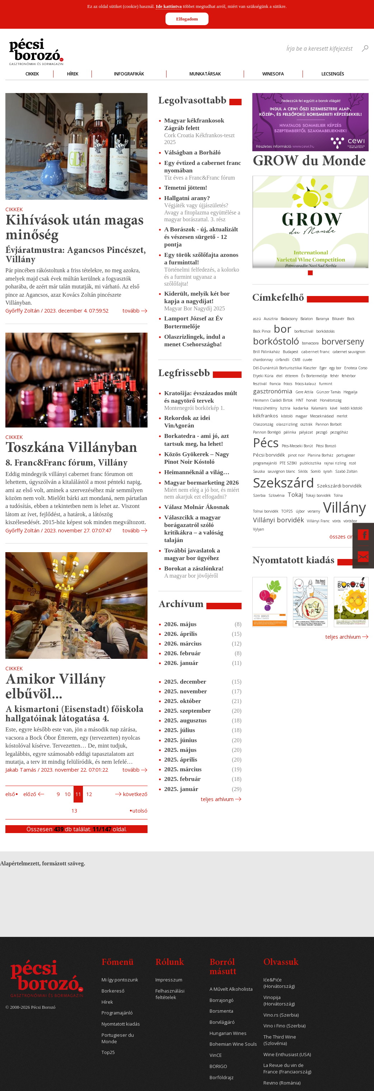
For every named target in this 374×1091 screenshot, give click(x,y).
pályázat (306, 432)
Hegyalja (350, 391)
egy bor (335, 367)
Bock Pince (262, 331)
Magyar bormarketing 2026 (201, 482)
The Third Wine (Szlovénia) (279, 1040)
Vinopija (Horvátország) (279, 1000)
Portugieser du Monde (118, 1038)
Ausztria (271, 318)
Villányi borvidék (278, 520)
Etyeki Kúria (263, 375)
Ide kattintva (169, 6)
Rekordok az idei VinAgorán (187, 421)
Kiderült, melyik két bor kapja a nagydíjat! (196, 297)
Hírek (72, 74)
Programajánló (117, 1013)
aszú (257, 318)
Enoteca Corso (355, 367)
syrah (327, 471)
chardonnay (263, 359)
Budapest (290, 351)
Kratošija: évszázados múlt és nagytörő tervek (200, 396)
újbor (300, 511)
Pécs (266, 442)
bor (282, 328)
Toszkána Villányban (71, 448)
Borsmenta (221, 1011)
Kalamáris (319, 408)
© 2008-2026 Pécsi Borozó (30, 1007)
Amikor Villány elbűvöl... (55, 688)
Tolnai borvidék (266, 511)
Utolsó (140, 810)
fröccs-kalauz (305, 383)
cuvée (307, 359)
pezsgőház (339, 432)
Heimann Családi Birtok (273, 400)
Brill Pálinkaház (266, 351)
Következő (135, 794)
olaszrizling (287, 424)
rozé (352, 463)
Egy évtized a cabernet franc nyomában (202, 166)
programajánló (265, 463)
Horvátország (330, 400)
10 (67, 794)
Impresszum (168, 980)
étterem (291, 375)
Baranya (322, 318)
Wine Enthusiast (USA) (287, 1054)
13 (74, 810)
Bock (351, 318)
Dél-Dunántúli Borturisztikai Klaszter (285, 367)
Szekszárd (283, 482)
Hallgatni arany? (187, 198)
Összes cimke (345, 536)
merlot (342, 416)
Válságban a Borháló (192, 152)
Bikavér (338, 318)
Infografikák (129, 74)
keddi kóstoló (351, 408)
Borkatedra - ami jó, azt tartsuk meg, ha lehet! (196, 439)
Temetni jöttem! (185, 187)
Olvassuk (280, 962)
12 (89, 794)
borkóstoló (276, 340)
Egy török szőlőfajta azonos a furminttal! (201, 258)
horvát (311, 400)
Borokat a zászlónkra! (194, 568)
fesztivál (260, 383)
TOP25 (287, 511)
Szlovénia (276, 495)
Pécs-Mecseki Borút (297, 445)
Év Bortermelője (314, 375)
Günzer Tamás (328, 391)
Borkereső (113, 991)
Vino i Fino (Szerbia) (284, 1026)
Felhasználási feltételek (169, 994)
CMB (296, 359)
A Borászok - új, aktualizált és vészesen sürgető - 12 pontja (201, 237)
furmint (325, 383)
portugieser (345, 455)
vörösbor (350, 520)
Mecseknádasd (322, 416)
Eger (323, 367)
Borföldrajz (222, 1077)
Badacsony (289, 318)
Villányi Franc (318, 520)
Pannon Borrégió (267, 432)
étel (279, 375)
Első (10, 794)
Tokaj (295, 495)
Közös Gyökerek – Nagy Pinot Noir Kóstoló (196, 457)
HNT (299, 400)
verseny (314, 511)
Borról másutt (223, 967)
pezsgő (321, 432)
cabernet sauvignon (349, 351)
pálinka (290, 432)
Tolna (338, 495)
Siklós (303, 471)
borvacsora (310, 343)
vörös (336, 520)
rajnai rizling (335, 463)
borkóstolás (325, 331)
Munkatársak (205, 74)
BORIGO (218, 1066)
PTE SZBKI (288, 463)
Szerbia (259, 495)
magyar (301, 416)
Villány (344, 507)
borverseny (343, 341)
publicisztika (310, 463)
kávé (333, 408)
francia (275, 383)
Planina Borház (320, 455)
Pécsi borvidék (269, 455)
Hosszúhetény (265, 408)
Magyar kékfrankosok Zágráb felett (194, 124)
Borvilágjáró (222, 1022)
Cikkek (32, 74)
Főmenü (118, 962)
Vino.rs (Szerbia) (281, 1015)
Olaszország (263, 424)
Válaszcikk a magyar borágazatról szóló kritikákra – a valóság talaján (193, 529)
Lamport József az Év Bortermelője (193, 322)
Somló (315, 471)
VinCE (216, 1055)
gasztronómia (273, 391)
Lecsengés (333, 74)
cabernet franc (315, 351)
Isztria (285, 408)
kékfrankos (265, 415)
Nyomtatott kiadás (121, 1024)
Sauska (259, 471)
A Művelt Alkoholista (231, 989)
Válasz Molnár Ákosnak (196, 506)
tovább (131, 310)
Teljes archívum (343, 636)
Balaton (306, 318)
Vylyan (258, 529)
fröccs (288, 383)
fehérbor (349, 375)
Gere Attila (304, 391)
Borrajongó (222, 1000)
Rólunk (169, 962)
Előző (29, 794)
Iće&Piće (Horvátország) (279, 983)
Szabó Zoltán (346, 471)
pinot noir (296, 455)
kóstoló (287, 416)
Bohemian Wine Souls (233, 1044)
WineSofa (273, 74)
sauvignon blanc (281, 471)
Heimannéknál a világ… (196, 472)
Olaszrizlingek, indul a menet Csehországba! (194, 340)
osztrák (306, 424)
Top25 (108, 1052)
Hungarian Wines (228, 1033)
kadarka (300, 408)
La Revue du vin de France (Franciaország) (287, 1068)
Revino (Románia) (281, 1083)
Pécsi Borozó (326, 445)
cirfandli (282, 359)
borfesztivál (303, 331)
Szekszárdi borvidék (339, 485)
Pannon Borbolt (328, 424)
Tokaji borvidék (318, 495)
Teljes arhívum (217, 799)
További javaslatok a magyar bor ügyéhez (192, 554)
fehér (334, 375)
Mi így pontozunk (120, 980)
